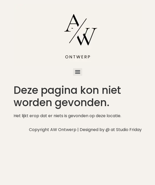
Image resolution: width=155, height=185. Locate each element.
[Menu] (77, 72)
